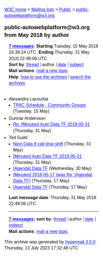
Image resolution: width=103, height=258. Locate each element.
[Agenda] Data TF (30, 168)
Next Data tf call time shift (38, 144)
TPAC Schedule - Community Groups (49, 105)
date (62, 64)
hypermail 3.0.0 (80, 242)
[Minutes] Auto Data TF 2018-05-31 (47, 156)
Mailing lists (42, 9)
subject (76, 64)
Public (65, 9)
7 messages (21, 46)
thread (32, 64)
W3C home (15, 9)
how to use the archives (44, 77)
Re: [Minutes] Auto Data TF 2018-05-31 (51, 124)
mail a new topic (52, 70)
